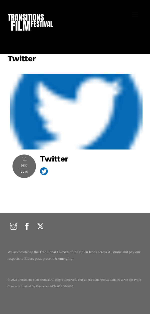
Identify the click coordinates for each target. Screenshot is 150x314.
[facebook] (27, 226)
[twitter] (40, 226)
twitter (21, 58)
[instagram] (13, 226)
